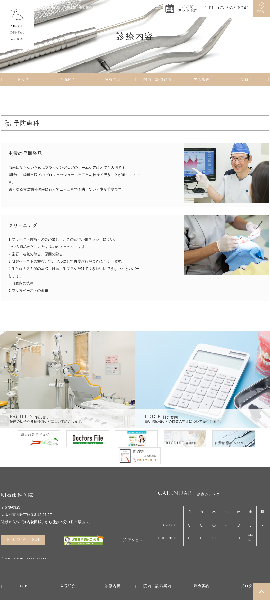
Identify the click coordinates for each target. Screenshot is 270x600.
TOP (23, 586)
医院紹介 (68, 79)
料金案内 (202, 79)
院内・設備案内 (157, 79)
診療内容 (113, 79)
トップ (23, 79)
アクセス (132, 540)
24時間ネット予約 (187, 8)
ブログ (247, 79)
